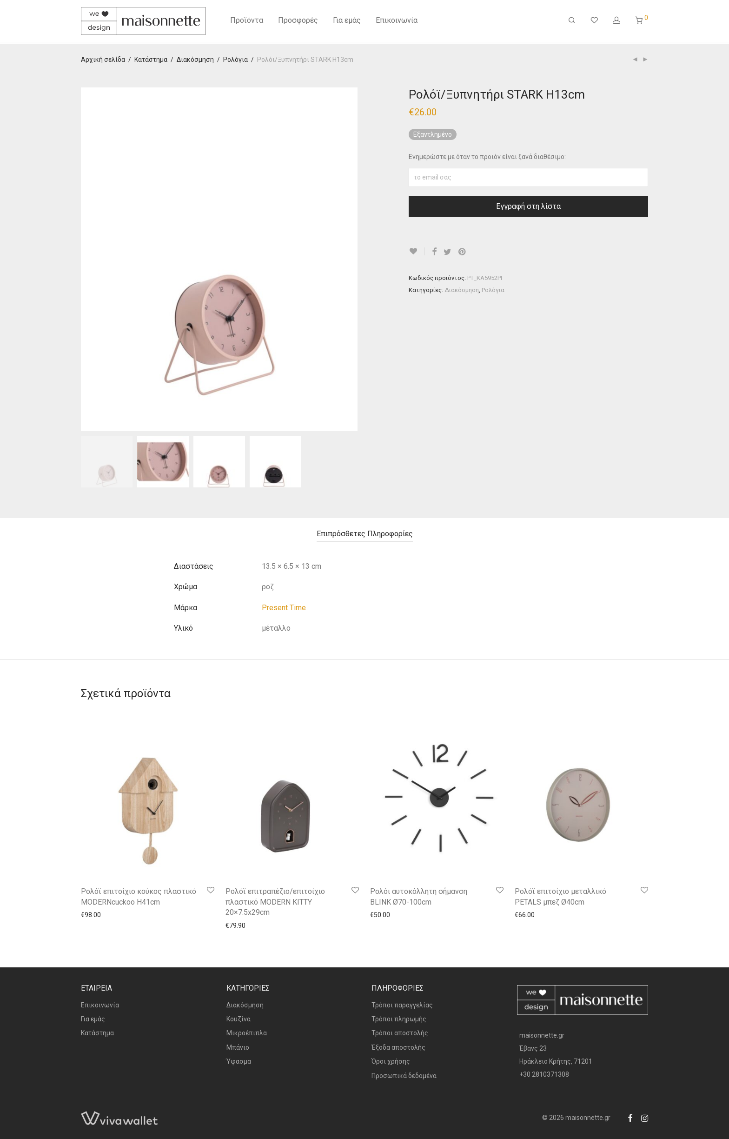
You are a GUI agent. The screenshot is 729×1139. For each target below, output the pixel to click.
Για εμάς (347, 22)
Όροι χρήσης (390, 1061)
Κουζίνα (238, 1019)
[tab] (364, 534)
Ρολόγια (235, 59)
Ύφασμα (238, 1061)
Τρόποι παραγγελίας (402, 1005)
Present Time (284, 607)
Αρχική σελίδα (103, 59)
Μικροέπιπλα (246, 1033)
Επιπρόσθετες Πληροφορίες (365, 533)
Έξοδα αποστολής (398, 1047)
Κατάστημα (150, 59)
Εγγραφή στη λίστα (528, 206)
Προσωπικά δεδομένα (404, 1075)
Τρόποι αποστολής (399, 1033)
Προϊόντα (246, 22)
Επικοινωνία (397, 22)
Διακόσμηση (195, 59)
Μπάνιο (237, 1047)
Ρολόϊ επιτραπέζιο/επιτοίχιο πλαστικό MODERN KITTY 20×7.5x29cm (275, 902)
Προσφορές (298, 22)
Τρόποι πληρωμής (398, 1019)
